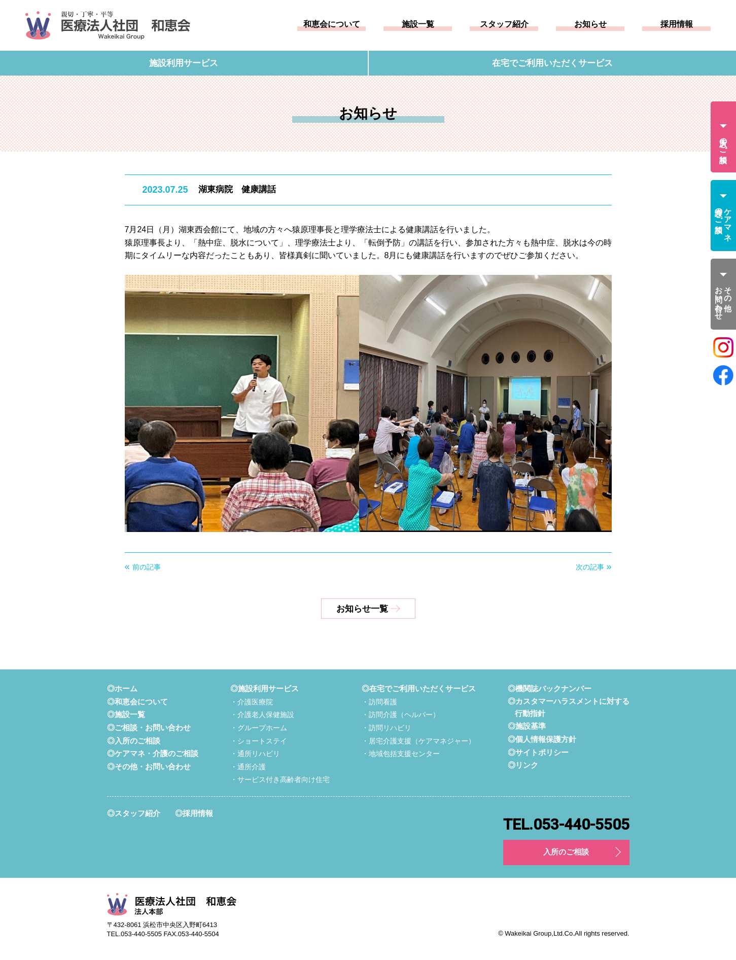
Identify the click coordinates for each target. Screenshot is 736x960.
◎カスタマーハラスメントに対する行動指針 (568, 707)
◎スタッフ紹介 (133, 813)
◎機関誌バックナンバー (549, 689)
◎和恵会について (137, 702)
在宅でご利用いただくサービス (552, 63)
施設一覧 (418, 24)
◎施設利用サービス (264, 689)
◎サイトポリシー (538, 752)
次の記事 (590, 567)
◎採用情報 (194, 813)
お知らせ (590, 24)
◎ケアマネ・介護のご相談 (152, 754)
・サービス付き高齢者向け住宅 (280, 780)
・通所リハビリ (255, 754)
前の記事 (146, 567)
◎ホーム (122, 689)
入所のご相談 (566, 852)
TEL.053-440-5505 (566, 825)
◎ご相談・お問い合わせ (149, 728)
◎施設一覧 (126, 714)
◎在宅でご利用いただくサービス (419, 689)
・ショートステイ (258, 741)
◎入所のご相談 (133, 740)
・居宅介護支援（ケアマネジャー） (418, 741)
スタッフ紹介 (504, 24)
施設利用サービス (183, 63)
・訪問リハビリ (386, 728)
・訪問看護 (379, 702)
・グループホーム (258, 728)
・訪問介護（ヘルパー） (401, 715)
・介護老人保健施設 (262, 715)
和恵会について (331, 24)
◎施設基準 (527, 726)
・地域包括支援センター (401, 754)
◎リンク (523, 765)
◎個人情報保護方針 (542, 739)
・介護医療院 (251, 702)
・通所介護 (248, 767)
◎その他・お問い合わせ (149, 767)
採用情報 (676, 24)
